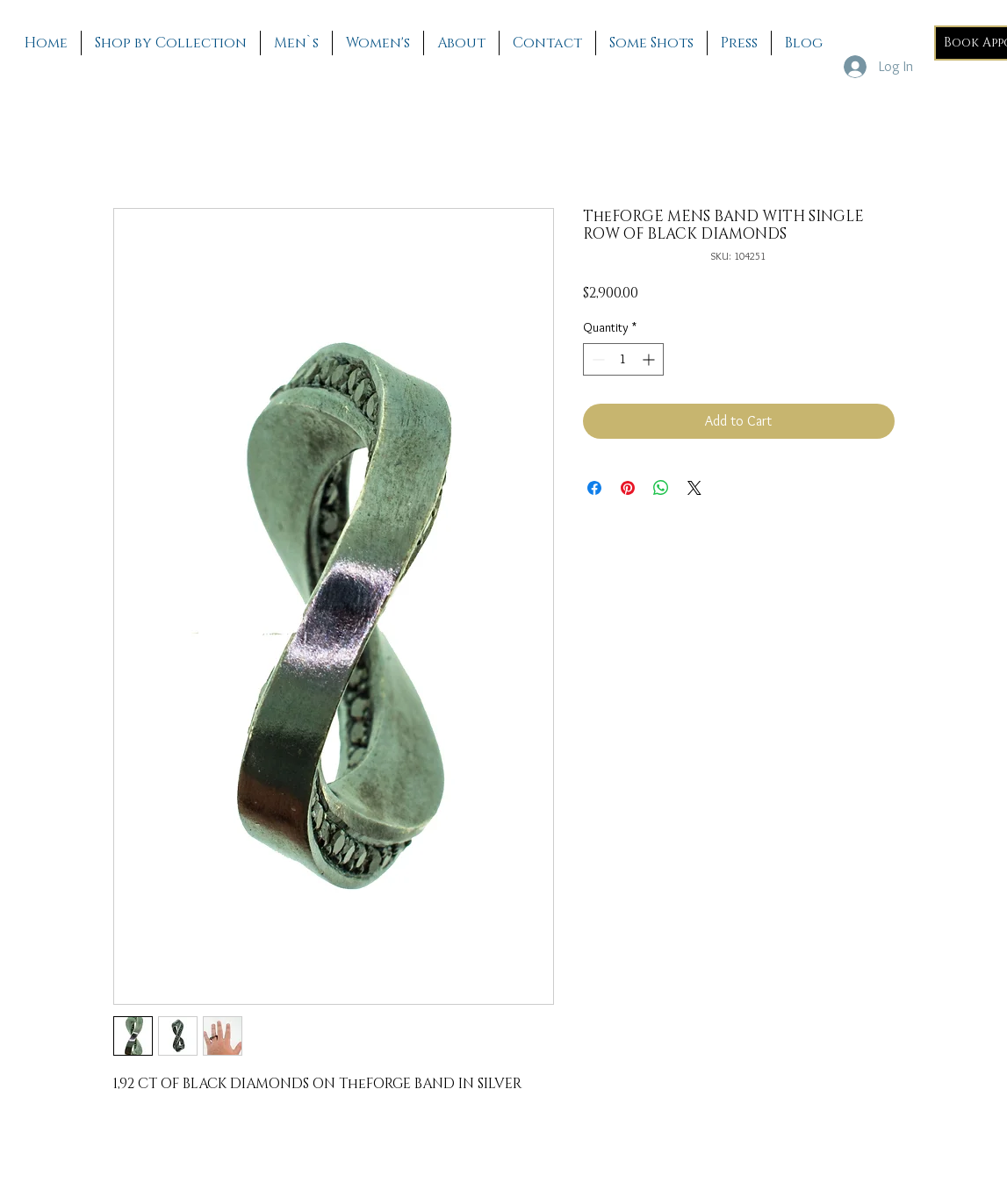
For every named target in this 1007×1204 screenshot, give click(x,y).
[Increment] (650, 359)
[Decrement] (597, 359)
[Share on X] (694, 487)
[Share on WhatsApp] (661, 487)
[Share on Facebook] (594, 487)
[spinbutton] (623, 359)
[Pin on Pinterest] (627, 487)
